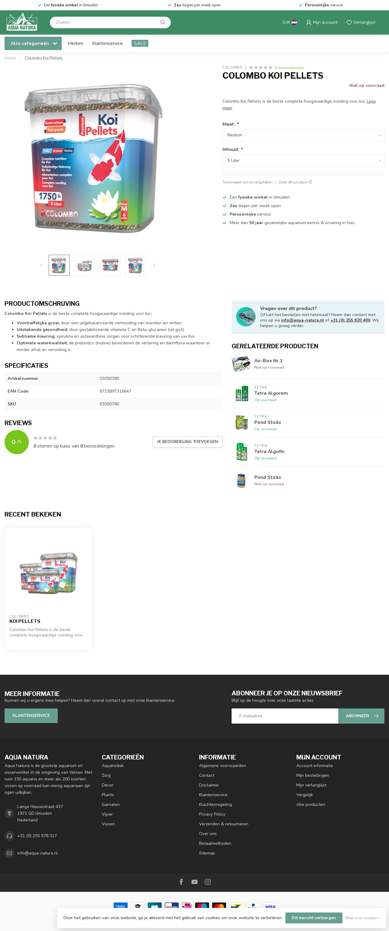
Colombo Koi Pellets (44, 58)
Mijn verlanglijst (311, 785)
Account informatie (314, 766)
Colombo (232, 67)
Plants (108, 795)
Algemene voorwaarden (222, 766)
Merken (75, 43)
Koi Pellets (24, 621)
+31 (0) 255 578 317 (37, 836)
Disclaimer (209, 785)
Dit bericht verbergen (314, 918)
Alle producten (310, 804)
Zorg (106, 775)
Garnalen (111, 804)
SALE (140, 43)
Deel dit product (295, 182)
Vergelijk (304, 795)
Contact (206, 775)
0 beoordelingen (289, 67)
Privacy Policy (212, 814)
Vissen (108, 824)
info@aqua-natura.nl (302, 320)
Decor (107, 785)
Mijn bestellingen (312, 775)
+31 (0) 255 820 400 (350, 320)
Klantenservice (107, 43)
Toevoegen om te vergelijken (247, 182)
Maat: (230, 124)
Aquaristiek (113, 766)
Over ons (208, 834)
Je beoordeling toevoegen (187, 442)
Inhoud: (232, 149)
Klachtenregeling (215, 804)
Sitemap (207, 853)
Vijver (107, 814)
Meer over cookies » (362, 917)
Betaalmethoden (215, 843)
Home (10, 58)
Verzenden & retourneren (223, 824)
